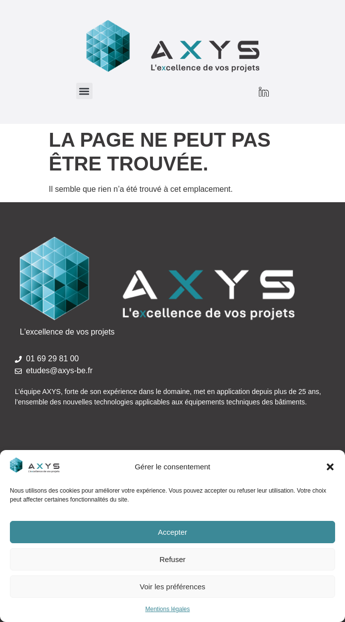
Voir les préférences (172, 586)
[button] (330, 467)
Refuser (172, 559)
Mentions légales (167, 609)
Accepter (172, 532)
